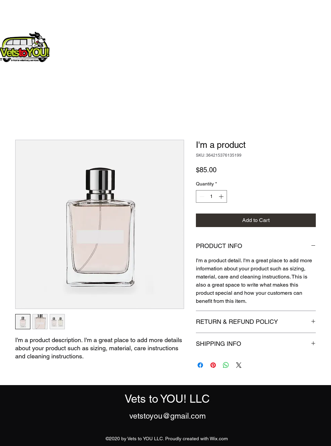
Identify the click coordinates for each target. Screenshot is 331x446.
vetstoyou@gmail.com (167, 415)
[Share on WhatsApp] (226, 365)
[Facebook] (270, 44)
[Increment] (222, 196)
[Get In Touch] (303, 44)
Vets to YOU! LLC (103, 42)
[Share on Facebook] (200, 365)
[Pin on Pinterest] (213, 365)
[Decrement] (201, 196)
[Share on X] (239, 365)
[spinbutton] (211, 196)
